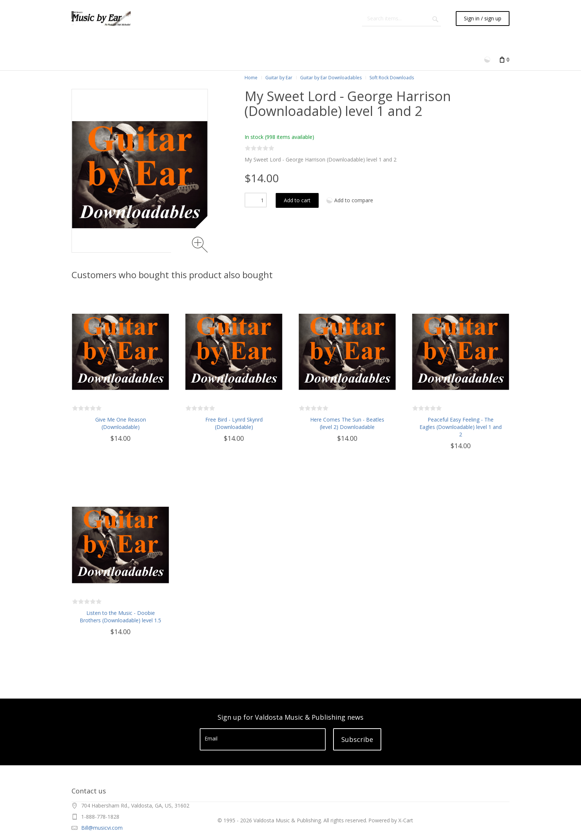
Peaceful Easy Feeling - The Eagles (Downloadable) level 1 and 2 (460, 427)
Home (251, 77)
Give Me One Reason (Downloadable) (120, 423)
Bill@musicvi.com (102, 827)
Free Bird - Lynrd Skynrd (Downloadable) (234, 423)
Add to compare (353, 200)
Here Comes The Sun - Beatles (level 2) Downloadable (347, 423)
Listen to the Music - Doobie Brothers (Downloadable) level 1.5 (120, 616)
